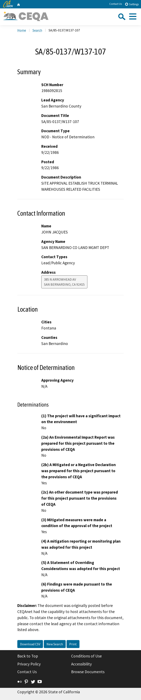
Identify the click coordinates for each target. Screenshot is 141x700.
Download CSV (30, 644)
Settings (132, 4)
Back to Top (27, 656)
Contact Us (115, 4)
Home (21, 30)
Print (73, 644)
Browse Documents (87, 671)
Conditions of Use (86, 656)
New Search (55, 644)
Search (37, 30)
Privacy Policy (29, 663)
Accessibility (81, 663)
